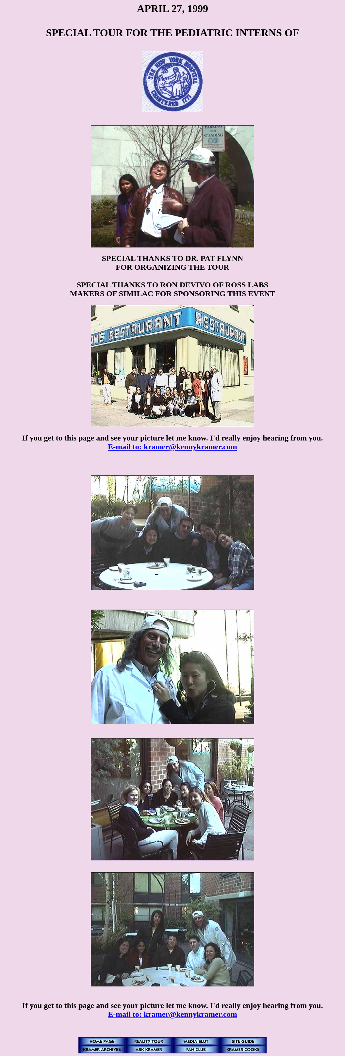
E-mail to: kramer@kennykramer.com (172, 446)
